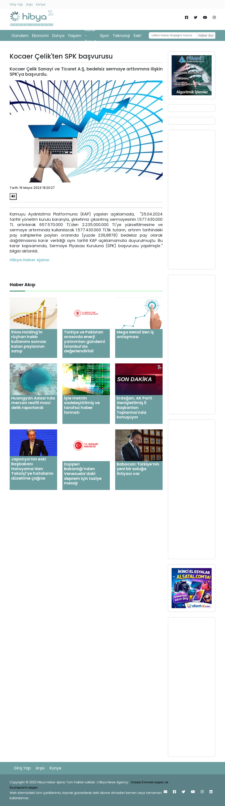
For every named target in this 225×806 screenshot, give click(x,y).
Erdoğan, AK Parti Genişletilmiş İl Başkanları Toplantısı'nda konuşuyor (134, 407)
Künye (40, 4)
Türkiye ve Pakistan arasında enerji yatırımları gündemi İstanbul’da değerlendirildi (84, 341)
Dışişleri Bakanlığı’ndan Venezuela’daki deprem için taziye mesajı (83, 473)
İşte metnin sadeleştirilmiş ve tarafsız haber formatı (82, 405)
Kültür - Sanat (90, 35)
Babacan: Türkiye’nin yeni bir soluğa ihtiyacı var (138, 468)
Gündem (20, 35)
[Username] (173, 35)
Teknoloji (121, 35)
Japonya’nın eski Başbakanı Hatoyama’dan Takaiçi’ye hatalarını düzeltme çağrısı (32, 468)
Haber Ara (205, 35)
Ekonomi (40, 35)
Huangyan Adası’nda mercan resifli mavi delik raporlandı (33, 402)
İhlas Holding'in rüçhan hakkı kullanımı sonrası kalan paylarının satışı (28, 341)
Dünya (58, 35)
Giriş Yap (16, 4)
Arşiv (29, 4)
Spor (104, 35)
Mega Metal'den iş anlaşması (135, 334)
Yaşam (74, 35)
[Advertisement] (192, 200)
